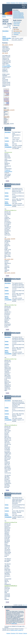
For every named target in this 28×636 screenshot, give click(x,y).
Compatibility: (8, 147)
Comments (16, 34)
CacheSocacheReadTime (18, 17)
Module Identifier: (7, 38)
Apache (4, 15)
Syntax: (7, 137)
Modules (8, 2)
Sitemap (25, 2)
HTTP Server (9, 15)
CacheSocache (16, 11)
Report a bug (16, 25)
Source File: (6, 39)
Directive (8, 129)
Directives (13, 2)
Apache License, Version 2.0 (17, 630)
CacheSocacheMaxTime (18, 14)
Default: (7, 196)
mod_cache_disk (18, 31)
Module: (7, 145)
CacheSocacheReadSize (18, 16)
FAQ (17, 2)
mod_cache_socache (7, 44)
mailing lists (14, 623)
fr (10, 28)
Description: (6, 31)
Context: (7, 141)
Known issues (17, 23)
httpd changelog (17, 22)
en (9, 27)
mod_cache (5, 53)
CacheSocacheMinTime (18, 15)
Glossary (21, 2)
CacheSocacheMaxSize (18, 12)
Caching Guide (17, 32)
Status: (4, 36)
